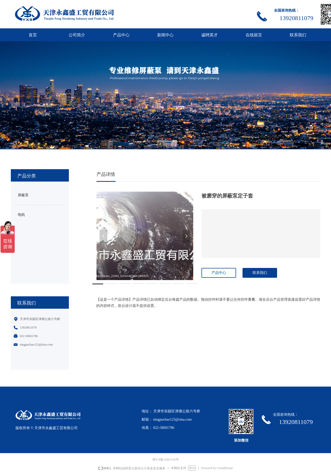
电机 (21, 215)
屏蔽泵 (23, 195)
